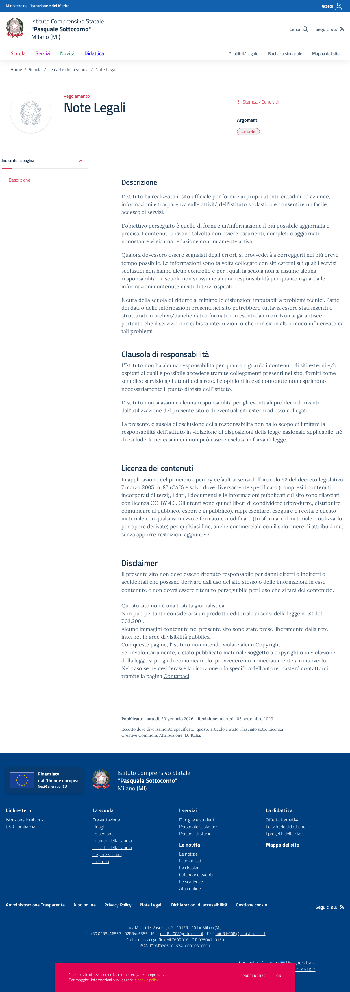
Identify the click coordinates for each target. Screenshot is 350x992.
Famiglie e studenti (197, 819)
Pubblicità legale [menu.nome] (243, 53)
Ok (279, 976)
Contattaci (176, 676)
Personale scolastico (198, 826)
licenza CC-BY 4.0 (154, 503)
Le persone (103, 833)
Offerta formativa (282, 819)
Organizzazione (107, 854)
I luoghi (99, 826)
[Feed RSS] (342, 29)
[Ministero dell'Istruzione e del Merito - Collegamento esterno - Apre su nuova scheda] (37, 6)
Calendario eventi (196, 874)
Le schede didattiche (285, 826)
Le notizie (188, 853)
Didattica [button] (94, 53)
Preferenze (254, 976)
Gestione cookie (251, 904)
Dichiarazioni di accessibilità (199, 904)
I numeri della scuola (112, 840)
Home (16, 69)
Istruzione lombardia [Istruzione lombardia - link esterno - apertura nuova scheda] (25, 819)
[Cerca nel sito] (299, 29)
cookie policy (148, 980)
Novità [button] (67, 53)
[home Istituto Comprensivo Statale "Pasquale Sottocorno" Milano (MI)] (55, 29)
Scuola (35, 69)
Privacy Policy (118, 904)
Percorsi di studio (195, 833)
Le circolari (189, 867)
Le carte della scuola (68, 69)
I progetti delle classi (285, 833)
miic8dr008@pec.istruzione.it (241, 933)
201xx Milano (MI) (206, 927)
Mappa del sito (326, 53)
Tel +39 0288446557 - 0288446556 (116, 933)
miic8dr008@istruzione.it (181, 933)
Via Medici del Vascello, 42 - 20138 (158, 927)
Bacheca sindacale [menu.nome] (285, 53)
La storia (100, 861)
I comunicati (190, 860)
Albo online (190, 888)
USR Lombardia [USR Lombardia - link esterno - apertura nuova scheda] (20, 826)
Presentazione (106, 819)
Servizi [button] (43, 53)
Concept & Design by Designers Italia (277, 962)
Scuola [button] (18, 53)
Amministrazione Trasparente (35, 904)
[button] (45, 161)
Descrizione (19, 179)
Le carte (248, 131)
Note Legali (151, 904)
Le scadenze (191, 881)
